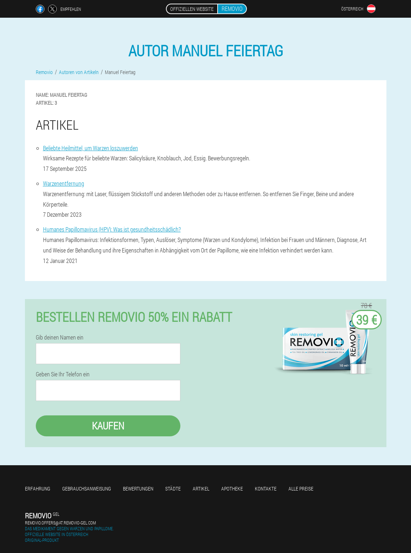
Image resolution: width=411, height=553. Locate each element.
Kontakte (266, 488)
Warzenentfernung (63, 183)
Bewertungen (138, 488)
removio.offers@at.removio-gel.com (60, 523)
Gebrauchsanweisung (86, 488)
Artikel (201, 488)
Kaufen (108, 425)
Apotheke (232, 488)
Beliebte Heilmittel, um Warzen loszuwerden (90, 148)
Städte (173, 488)
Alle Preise (300, 488)
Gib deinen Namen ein (60, 337)
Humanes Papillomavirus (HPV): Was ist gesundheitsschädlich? (112, 229)
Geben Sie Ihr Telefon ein (63, 374)
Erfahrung (37, 488)
